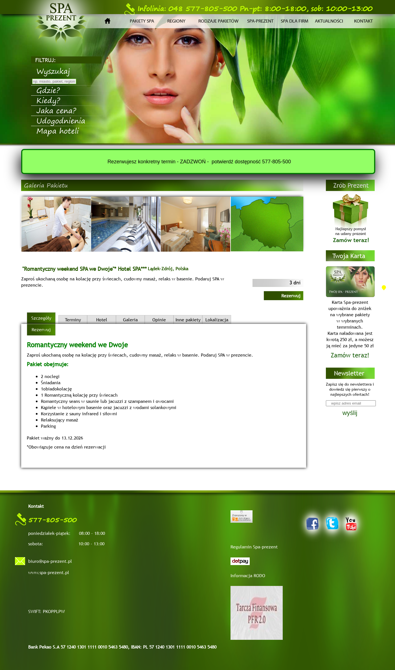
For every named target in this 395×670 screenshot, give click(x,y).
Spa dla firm (294, 21)
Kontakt (363, 21)
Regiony (176, 21)
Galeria (130, 320)
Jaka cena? (56, 110)
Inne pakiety (188, 320)
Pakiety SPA (142, 21)
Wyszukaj (53, 70)
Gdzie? (48, 90)
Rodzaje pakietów (218, 21)
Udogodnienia (60, 120)
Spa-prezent (260, 21)
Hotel (101, 320)
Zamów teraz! (350, 355)
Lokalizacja (216, 320)
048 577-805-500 (180, 8)
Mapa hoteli (57, 130)
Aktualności (329, 21)
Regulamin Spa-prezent (254, 547)
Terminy (73, 320)
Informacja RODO (248, 575)
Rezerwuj (290, 296)
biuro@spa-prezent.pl (50, 561)
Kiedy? (48, 100)
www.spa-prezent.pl (48, 572)
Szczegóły (41, 318)
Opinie (159, 320)
